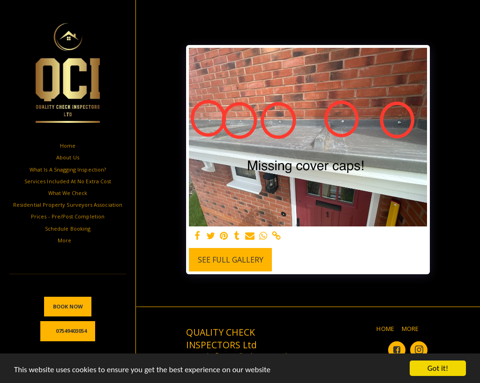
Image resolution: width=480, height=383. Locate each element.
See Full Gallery (230, 260)
